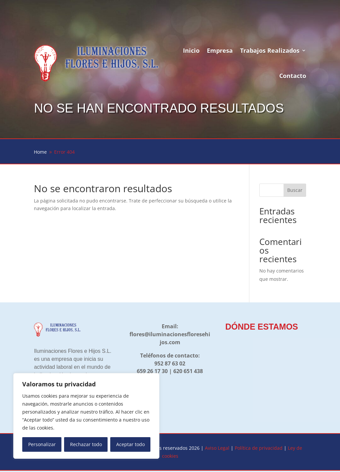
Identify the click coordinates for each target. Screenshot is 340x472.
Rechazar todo (86, 444)
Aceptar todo (130, 444)
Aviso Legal (217, 448)
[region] (86, 416)
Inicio (191, 50)
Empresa (220, 50)
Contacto (292, 76)
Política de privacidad (259, 448)
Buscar (294, 190)
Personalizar (42, 444)
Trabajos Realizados (269, 50)
